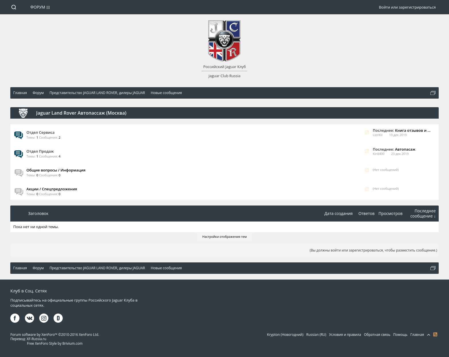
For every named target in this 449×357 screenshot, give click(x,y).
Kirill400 (379, 153)
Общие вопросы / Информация (55, 170)
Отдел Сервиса (40, 132)
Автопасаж (405, 149)
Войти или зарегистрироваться (407, 7)
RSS (367, 132)
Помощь (400, 334)
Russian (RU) (316, 334)
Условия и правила (345, 334)
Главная (417, 334)
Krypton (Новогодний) (285, 334)
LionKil (378, 135)
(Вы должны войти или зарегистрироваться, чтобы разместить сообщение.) (373, 250)
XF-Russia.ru (36, 338)
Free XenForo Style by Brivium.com (54, 343)
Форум (37, 7)
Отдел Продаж (40, 151)
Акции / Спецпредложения (51, 189)
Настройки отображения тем (224, 236)
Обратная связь (377, 334)
